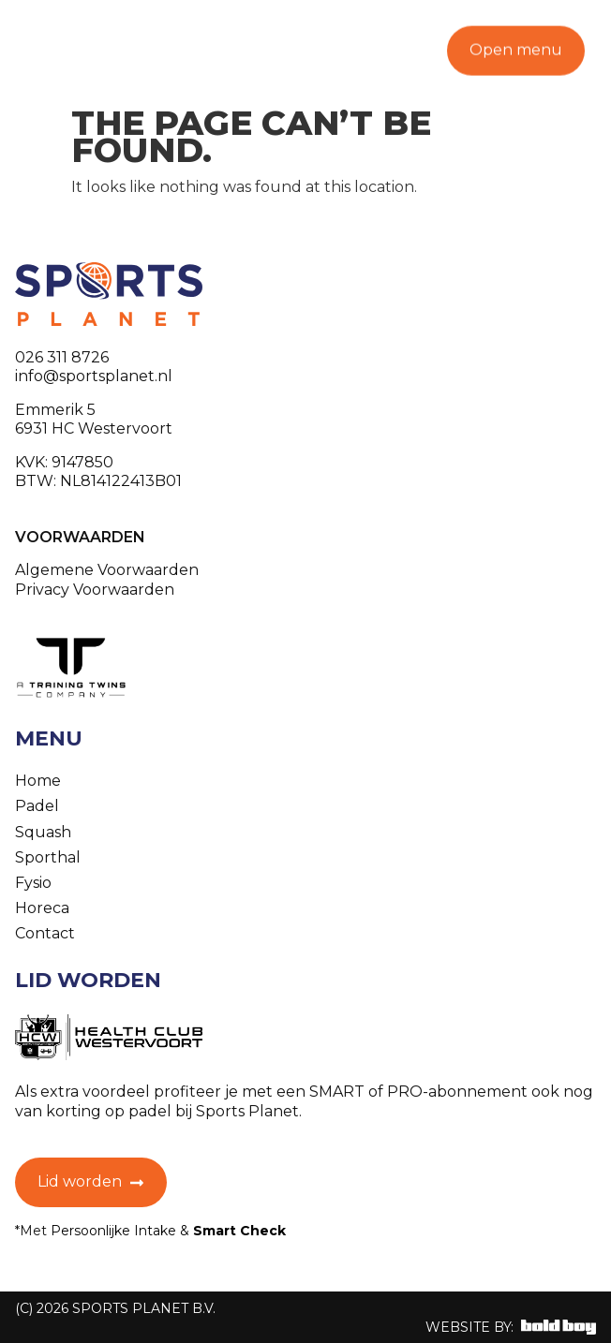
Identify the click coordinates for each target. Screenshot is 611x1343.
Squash (43, 832)
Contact (45, 933)
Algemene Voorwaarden (107, 570)
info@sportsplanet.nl (93, 376)
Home (38, 781)
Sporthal (48, 857)
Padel (37, 806)
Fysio (33, 883)
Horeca (42, 908)
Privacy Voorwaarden (94, 589)
